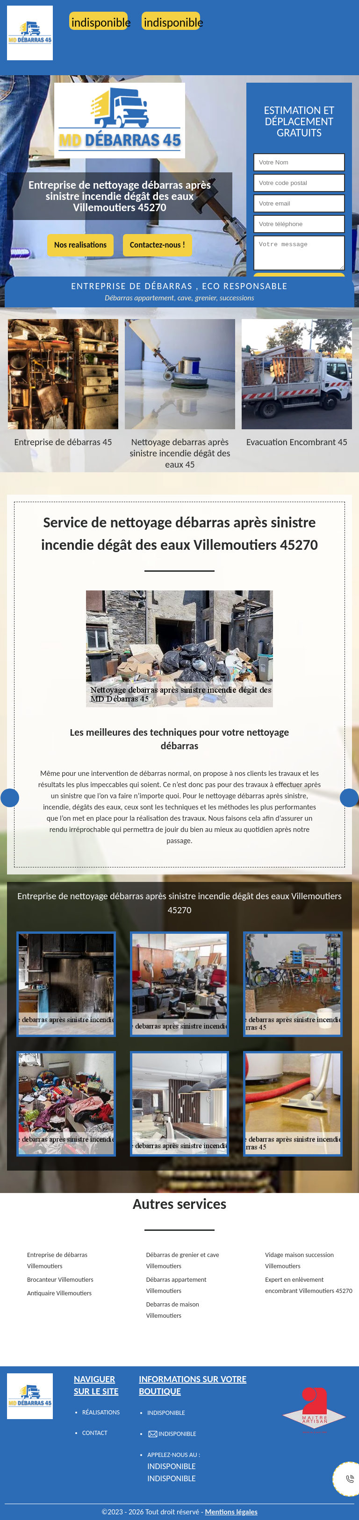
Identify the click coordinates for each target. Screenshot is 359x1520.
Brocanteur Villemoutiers (60, 1280)
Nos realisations (80, 245)
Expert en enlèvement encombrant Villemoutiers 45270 (308, 1285)
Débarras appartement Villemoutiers (176, 1285)
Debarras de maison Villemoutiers (172, 1310)
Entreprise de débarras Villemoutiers (57, 1260)
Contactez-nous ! (157, 245)
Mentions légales (231, 1511)
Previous (9, 797)
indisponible (171, 1466)
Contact (95, 1433)
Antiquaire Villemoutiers (59, 1293)
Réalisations (101, 1412)
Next (349, 797)
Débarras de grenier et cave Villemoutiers (182, 1260)
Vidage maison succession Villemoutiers (299, 1260)
